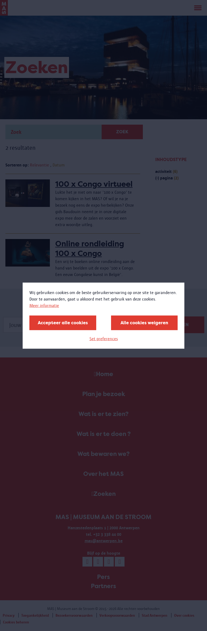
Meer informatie (44, 305)
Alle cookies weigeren (144, 322)
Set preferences (103, 338)
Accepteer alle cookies (63, 322)
